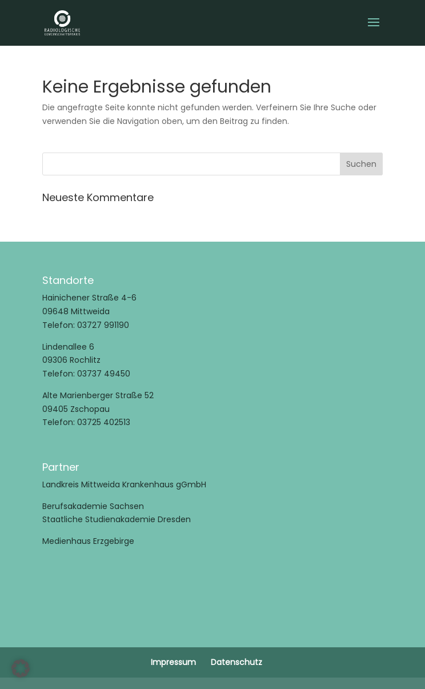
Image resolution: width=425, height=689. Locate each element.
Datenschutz (236, 662)
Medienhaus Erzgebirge (88, 541)
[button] (20, 668)
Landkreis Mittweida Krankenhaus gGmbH (124, 484)
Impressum (173, 662)
